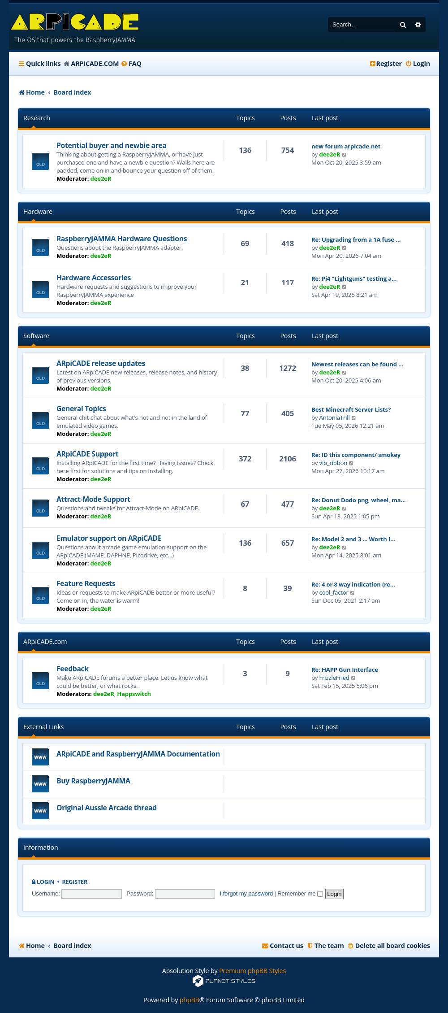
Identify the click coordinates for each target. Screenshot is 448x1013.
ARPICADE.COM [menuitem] (95, 63)
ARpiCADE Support (87, 454)
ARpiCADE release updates (100, 363)
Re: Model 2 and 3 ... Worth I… (353, 539)
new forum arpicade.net (345, 146)
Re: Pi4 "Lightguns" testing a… (353, 278)
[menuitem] (131, 64)
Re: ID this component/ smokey (356, 455)
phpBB (189, 1000)
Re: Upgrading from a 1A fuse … (356, 239)
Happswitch (134, 694)
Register (74, 882)
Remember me (300, 893)
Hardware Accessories (93, 278)
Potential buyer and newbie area (111, 145)
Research (36, 117)
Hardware (37, 211)
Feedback (72, 669)
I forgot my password (246, 893)
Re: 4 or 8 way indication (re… (353, 584)
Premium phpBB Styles (252, 970)
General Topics (81, 408)
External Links (43, 726)
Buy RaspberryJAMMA (93, 781)
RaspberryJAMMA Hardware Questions (121, 238)
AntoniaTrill (334, 417)
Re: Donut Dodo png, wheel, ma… (358, 500)
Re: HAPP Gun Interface (344, 669)
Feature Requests (85, 583)
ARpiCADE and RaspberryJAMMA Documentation (138, 754)
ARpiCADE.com (45, 641)
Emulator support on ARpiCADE (108, 538)
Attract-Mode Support (93, 499)
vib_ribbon (333, 463)
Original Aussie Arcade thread (106, 808)
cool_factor (334, 592)
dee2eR (101, 178)
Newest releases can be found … (357, 364)
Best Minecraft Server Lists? (351, 409)
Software (36, 335)
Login (46, 882)
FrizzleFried (334, 678)
